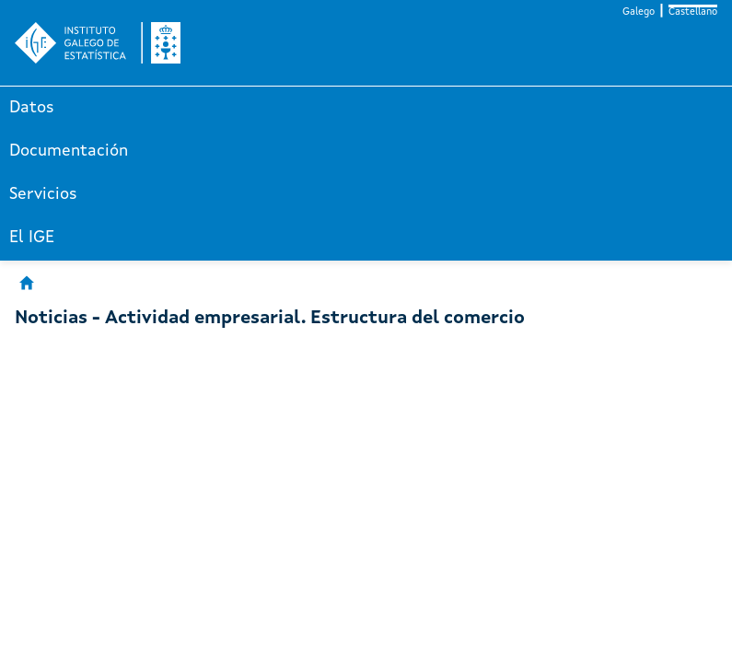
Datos (31, 107)
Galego (638, 12)
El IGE (31, 237)
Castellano (692, 12)
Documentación (68, 151)
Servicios (43, 194)
